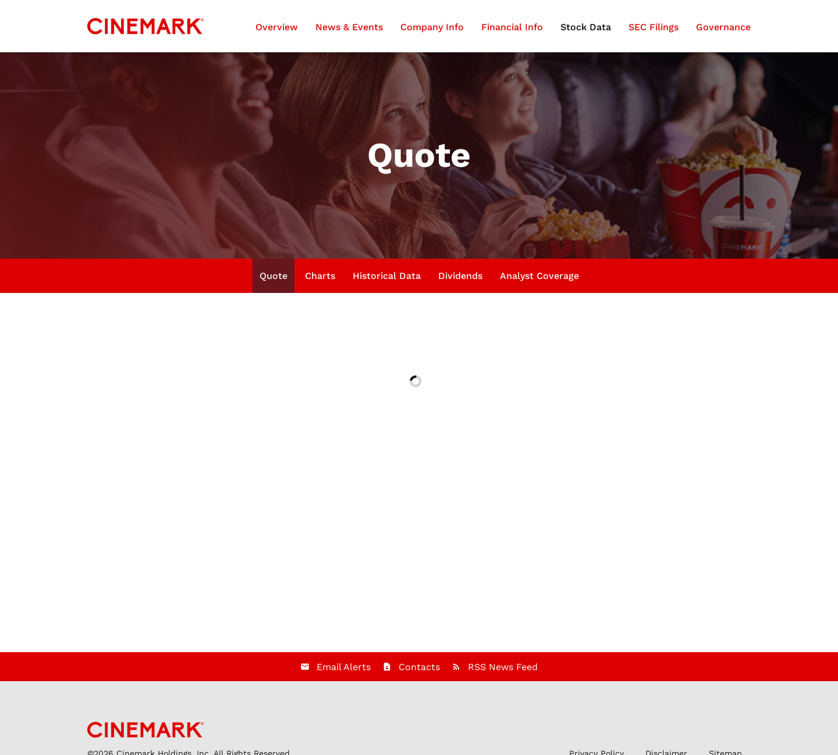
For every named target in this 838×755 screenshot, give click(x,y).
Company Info (432, 27)
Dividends (460, 275)
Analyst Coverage (539, 275)
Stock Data (585, 27)
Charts (320, 275)
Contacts (419, 666)
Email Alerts (344, 666)
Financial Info (512, 27)
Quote (273, 275)
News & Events (349, 27)
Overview (276, 27)
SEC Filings (653, 27)
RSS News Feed (503, 666)
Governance (723, 27)
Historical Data (387, 275)
